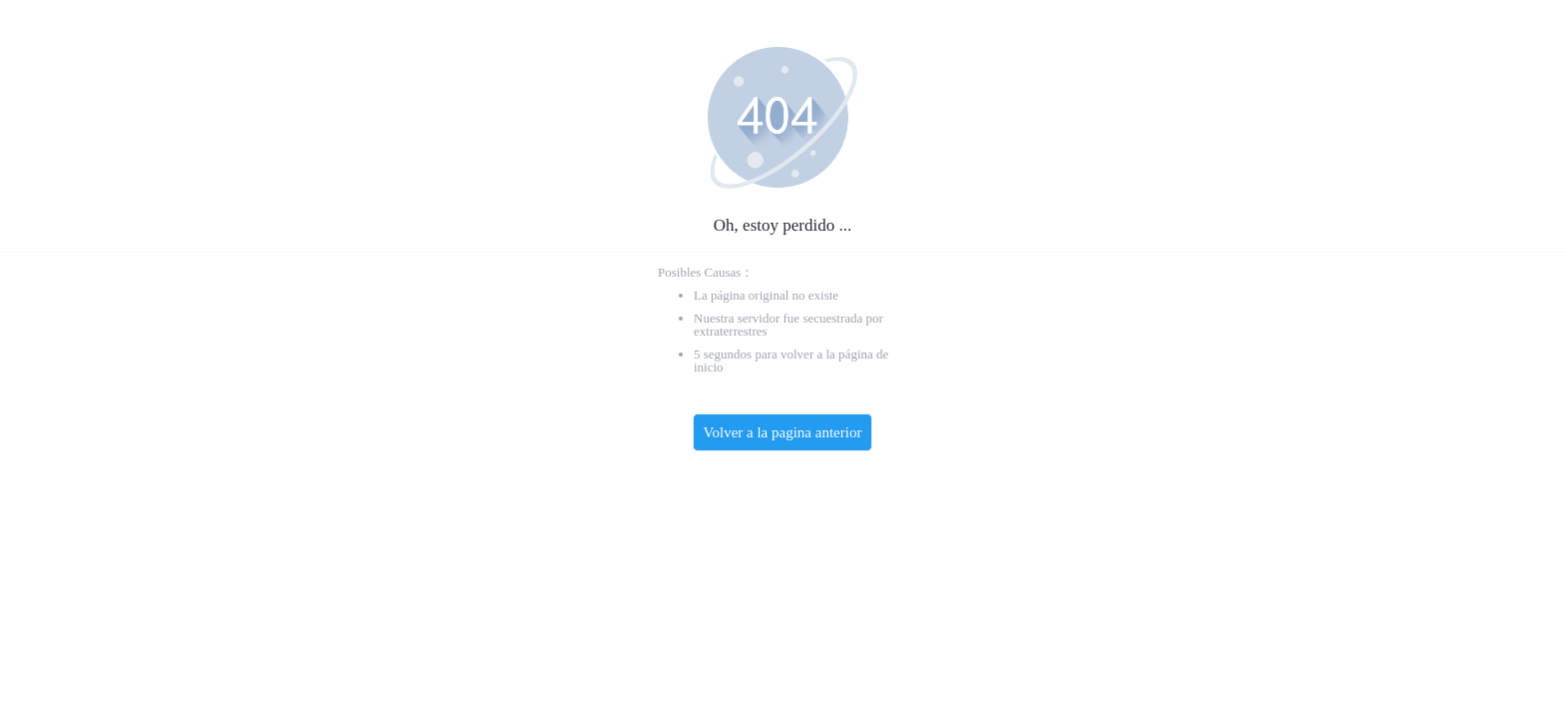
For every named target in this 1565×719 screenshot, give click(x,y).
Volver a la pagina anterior (783, 432)
